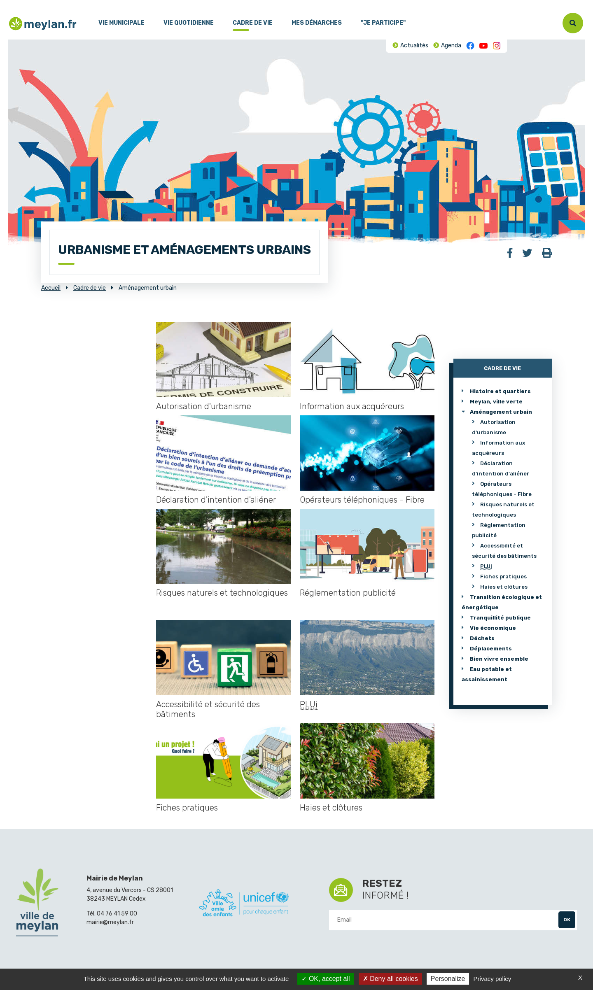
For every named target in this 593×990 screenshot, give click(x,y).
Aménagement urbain (501, 411)
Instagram (497, 46)
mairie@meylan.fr (110, 922)
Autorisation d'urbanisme (203, 406)
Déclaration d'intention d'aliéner (216, 500)
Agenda (451, 45)
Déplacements (491, 648)
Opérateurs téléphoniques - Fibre (362, 500)
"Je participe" (383, 22)
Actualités (414, 45)
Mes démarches (317, 22)
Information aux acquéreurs (352, 406)
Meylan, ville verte (496, 401)
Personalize (448, 978)
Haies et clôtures (331, 808)
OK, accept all (325, 978)
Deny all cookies (390, 978)
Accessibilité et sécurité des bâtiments (208, 709)
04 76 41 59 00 (117, 913)
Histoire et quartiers (500, 391)
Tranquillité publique (500, 617)
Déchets (482, 638)
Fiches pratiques (187, 808)
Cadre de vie (253, 22)
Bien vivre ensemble (499, 658)
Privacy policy (492, 978)
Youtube (483, 46)
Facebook (470, 46)
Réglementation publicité (348, 593)
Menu (14, 4)
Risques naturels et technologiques (222, 593)
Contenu (36, 4)
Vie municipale (121, 22)
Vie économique (493, 627)
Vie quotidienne (188, 22)
